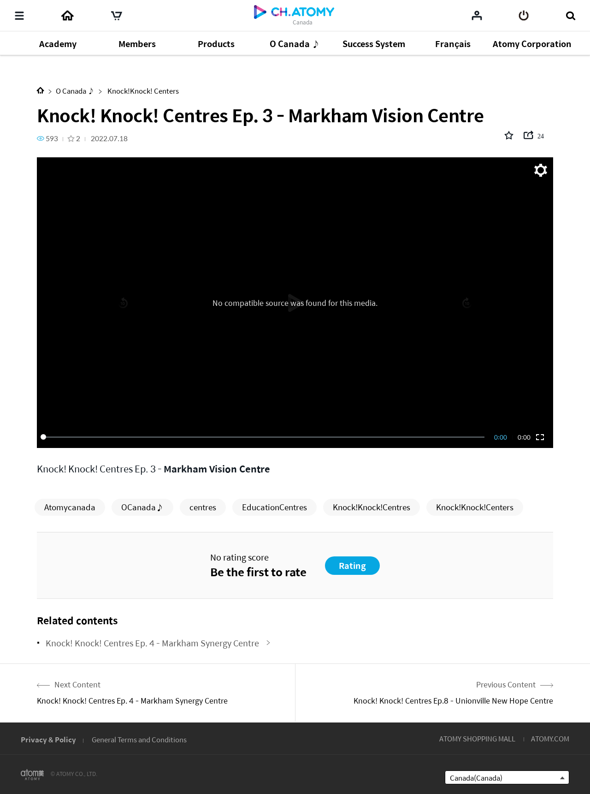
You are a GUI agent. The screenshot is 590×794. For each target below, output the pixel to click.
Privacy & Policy (48, 739)
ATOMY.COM (550, 738)
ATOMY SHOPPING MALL (477, 738)
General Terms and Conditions (139, 739)
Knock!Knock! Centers (142, 90)
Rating (352, 565)
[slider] (264, 437)
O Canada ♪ (75, 90)
